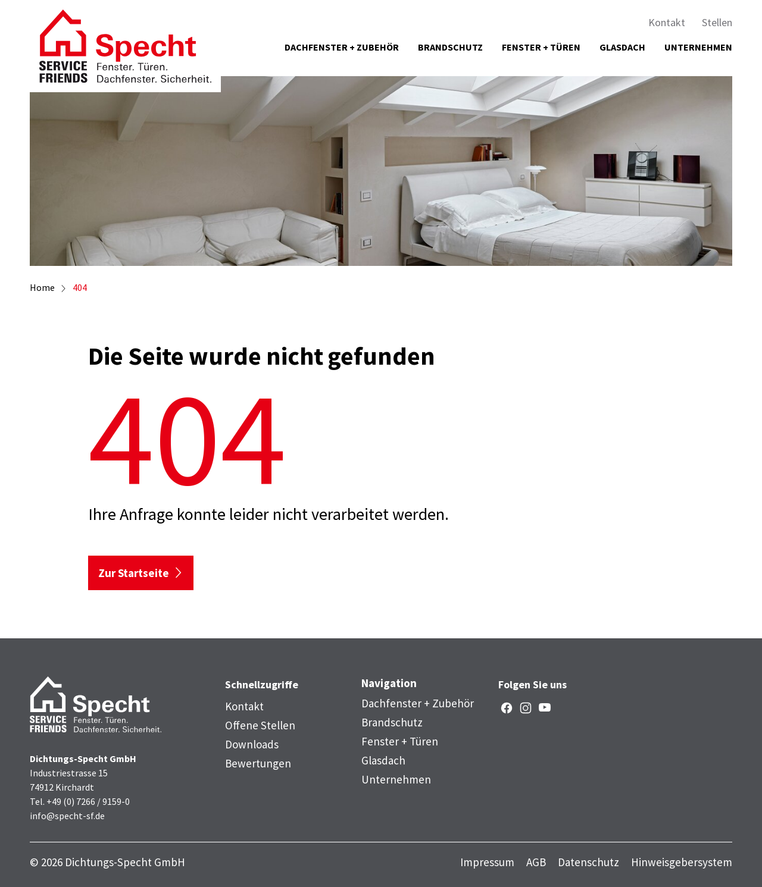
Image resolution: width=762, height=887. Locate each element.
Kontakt (666, 22)
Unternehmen (698, 47)
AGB (536, 862)
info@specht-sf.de (67, 816)
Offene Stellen (260, 725)
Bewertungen (258, 763)
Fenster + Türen (541, 47)
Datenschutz (588, 862)
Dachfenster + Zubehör (342, 47)
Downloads (252, 744)
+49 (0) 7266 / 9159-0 (88, 801)
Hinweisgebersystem (681, 862)
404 (80, 287)
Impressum (487, 862)
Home (42, 287)
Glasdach (622, 47)
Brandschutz (450, 47)
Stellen (717, 22)
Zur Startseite (133, 573)
